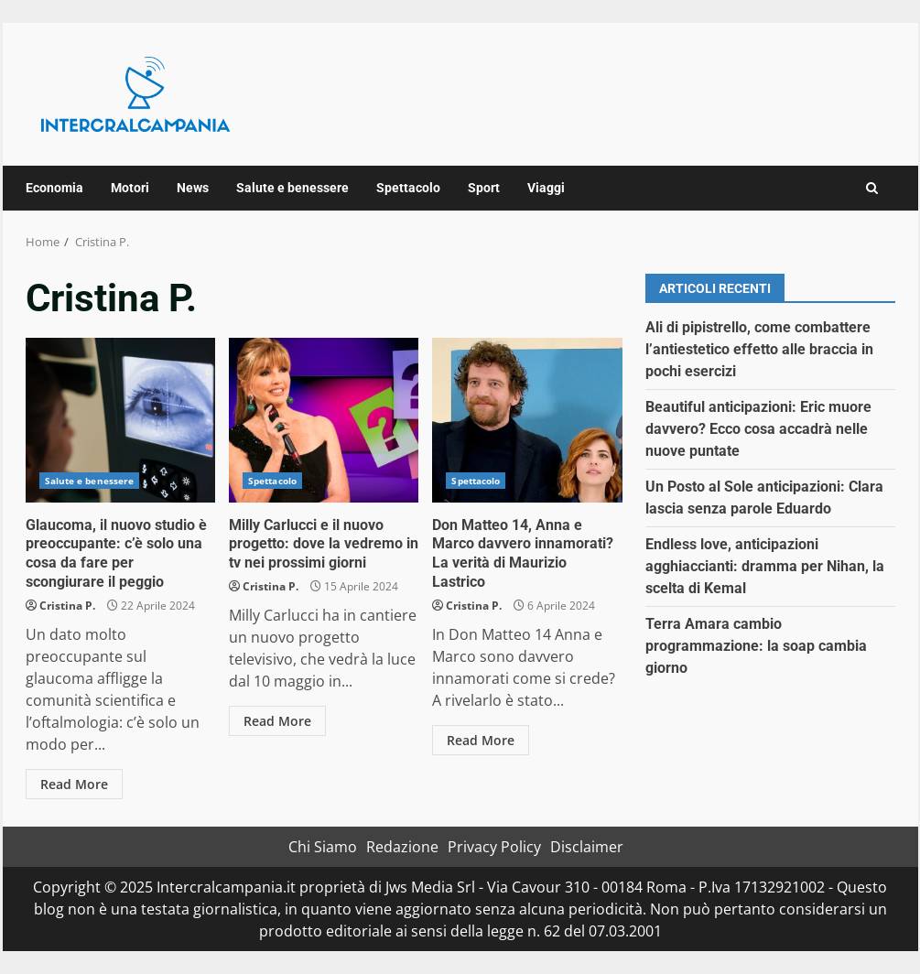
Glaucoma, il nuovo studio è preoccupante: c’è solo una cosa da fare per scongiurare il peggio (120, 420)
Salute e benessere (292, 187)
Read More (74, 784)
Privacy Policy (494, 847)
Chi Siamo (322, 847)
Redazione (402, 847)
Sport (484, 187)
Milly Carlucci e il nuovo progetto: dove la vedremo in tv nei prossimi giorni (323, 420)
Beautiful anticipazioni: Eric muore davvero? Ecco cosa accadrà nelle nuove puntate (758, 429)
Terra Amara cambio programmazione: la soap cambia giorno (756, 645)
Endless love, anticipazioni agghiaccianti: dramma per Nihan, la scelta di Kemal (764, 566)
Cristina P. (67, 605)
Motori (130, 187)
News (193, 187)
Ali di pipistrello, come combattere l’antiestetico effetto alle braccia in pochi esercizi (759, 349)
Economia (54, 187)
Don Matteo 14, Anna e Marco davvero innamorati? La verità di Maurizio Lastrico (527, 420)
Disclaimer (586, 847)
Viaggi (546, 187)
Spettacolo (408, 187)
